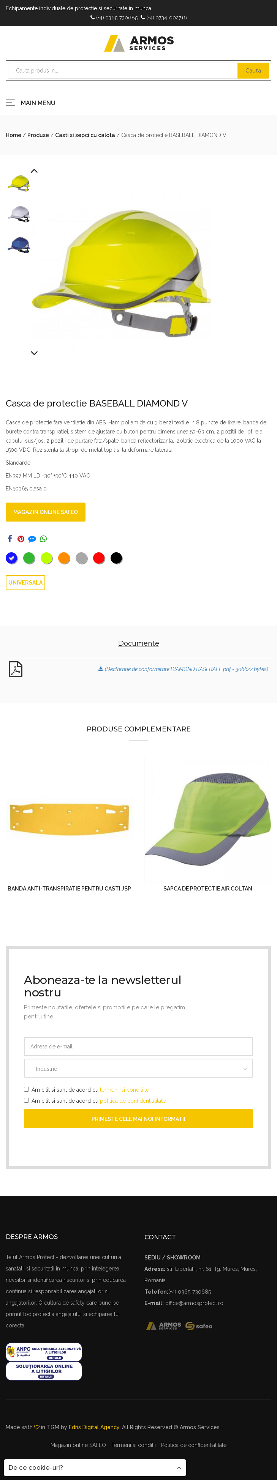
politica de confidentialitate (133, 1101)
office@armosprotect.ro (194, 1303)
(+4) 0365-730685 (117, 17)
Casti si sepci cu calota (85, 135)
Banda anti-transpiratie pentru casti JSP (69, 889)
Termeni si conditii (133, 1445)
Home (13, 135)
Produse (38, 135)
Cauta (253, 70)
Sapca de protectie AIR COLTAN (207, 889)
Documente (138, 643)
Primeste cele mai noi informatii (138, 1119)
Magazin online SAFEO (45, 512)
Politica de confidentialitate (193, 1445)
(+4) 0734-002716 (166, 17)
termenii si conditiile (124, 1090)
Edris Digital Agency (94, 1427)
